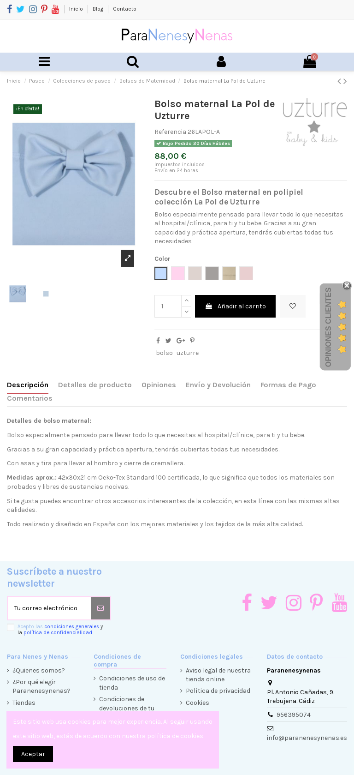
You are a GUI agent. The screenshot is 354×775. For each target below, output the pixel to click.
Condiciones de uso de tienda (132, 682)
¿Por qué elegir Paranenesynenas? (41, 686)
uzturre (188, 353)
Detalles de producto (95, 384)
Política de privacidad (218, 691)
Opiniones (159, 384)
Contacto (124, 9)
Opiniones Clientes (328, 327)
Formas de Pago (288, 384)
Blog (99, 9)
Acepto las (60, 630)
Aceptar (33, 754)
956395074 (294, 715)
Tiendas (23, 703)
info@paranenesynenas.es (307, 738)
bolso (164, 353)
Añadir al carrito (235, 306)
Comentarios (30, 398)
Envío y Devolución (218, 384)
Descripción (27, 384)
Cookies (197, 703)
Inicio (76, 9)
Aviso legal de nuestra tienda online (218, 675)
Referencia (170, 132)
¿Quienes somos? (38, 670)
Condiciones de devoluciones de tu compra (126, 708)
